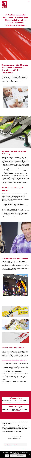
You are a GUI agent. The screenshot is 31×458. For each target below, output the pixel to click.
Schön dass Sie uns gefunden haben (14, 438)
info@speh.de (17, 410)
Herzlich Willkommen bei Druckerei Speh (14, 436)
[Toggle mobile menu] (28, 1)
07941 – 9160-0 (20, 409)
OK (7, 455)
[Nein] (29, 454)
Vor (27, 449)
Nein (12, 455)
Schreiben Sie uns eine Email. (11, 444)
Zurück (24, 449)
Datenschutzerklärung (20, 455)
